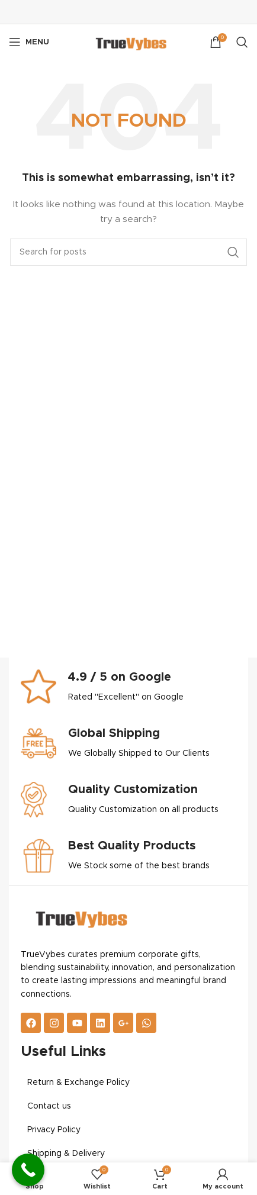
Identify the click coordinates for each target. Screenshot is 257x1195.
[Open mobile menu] (29, 42)
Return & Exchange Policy (78, 1082)
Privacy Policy (54, 1130)
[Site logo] (128, 42)
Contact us (49, 1106)
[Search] (242, 42)
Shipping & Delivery (66, 1153)
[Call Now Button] (28, 1170)
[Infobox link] (128, 687)
